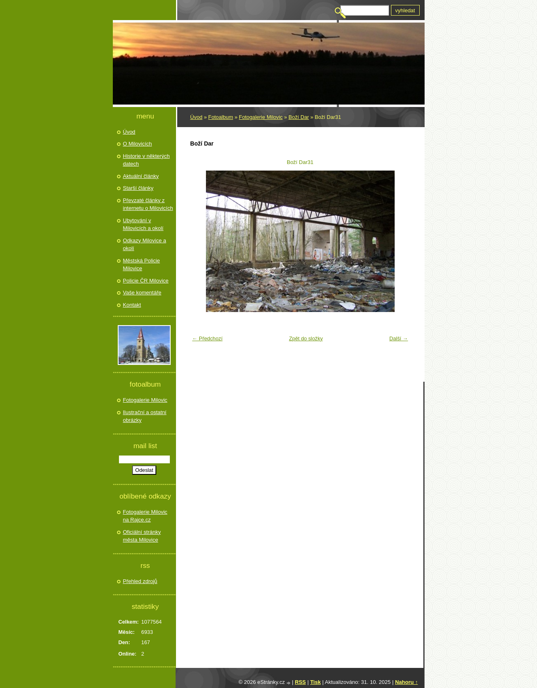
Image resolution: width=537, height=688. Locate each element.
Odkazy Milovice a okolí (144, 244)
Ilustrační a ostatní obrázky (145, 416)
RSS (300, 682)
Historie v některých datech (146, 160)
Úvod (196, 117)
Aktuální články (141, 176)
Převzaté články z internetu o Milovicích (148, 204)
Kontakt (132, 305)
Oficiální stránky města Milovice (142, 536)
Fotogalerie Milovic (261, 117)
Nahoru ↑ (406, 682)
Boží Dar (298, 117)
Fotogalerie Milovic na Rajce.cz (145, 516)
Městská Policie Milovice (141, 264)
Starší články (138, 188)
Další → (398, 338)
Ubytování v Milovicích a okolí (143, 224)
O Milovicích (137, 144)
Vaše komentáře (142, 292)
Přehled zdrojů (140, 581)
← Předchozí (207, 338)
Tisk (315, 682)
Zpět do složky (306, 338)
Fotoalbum (220, 117)
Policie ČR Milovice (146, 281)
